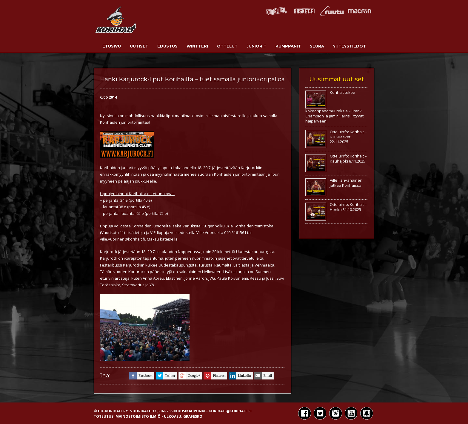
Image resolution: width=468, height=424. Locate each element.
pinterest (214, 375)
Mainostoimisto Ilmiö (138, 416)
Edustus (167, 46)
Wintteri (197, 46)
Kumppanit (288, 46)
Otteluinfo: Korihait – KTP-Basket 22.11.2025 (348, 137)
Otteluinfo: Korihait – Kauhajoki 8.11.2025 (348, 158)
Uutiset (139, 46)
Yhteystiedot (349, 46)
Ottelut (227, 46)
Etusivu (111, 46)
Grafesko (192, 416)
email (263, 375)
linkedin (240, 375)
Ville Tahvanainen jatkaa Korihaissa (346, 182)
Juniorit (257, 46)
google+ (189, 375)
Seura (317, 46)
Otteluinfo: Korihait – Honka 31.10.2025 (348, 207)
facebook (141, 375)
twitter (165, 375)
